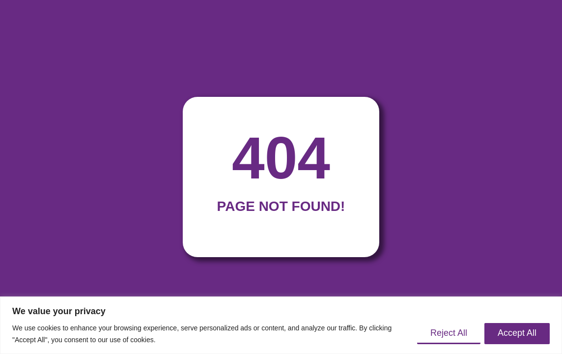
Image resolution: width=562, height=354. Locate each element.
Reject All (448, 333)
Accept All (517, 333)
